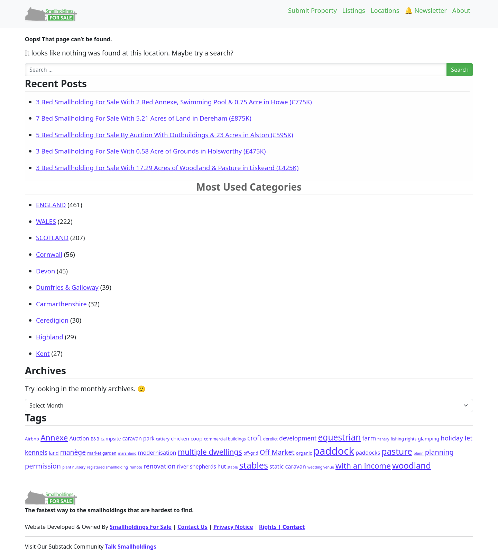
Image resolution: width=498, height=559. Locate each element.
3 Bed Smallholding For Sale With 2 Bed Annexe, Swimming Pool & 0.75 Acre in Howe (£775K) (174, 101)
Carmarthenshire (61, 303)
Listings (353, 10)
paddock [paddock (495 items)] (333, 451)
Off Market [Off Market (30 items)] (277, 452)
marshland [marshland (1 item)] (127, 453)
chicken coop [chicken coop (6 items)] (186, 438)
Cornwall (49, 254)
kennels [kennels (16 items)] (36, 452)
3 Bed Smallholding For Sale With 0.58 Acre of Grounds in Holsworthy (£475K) (151, 151)
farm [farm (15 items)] (369, 438)
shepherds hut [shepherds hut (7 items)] (208, 466)
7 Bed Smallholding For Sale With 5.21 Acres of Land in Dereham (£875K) (143, 118)
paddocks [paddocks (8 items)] (368, 452)
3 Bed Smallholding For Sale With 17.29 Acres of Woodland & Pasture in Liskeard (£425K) (167, 167)
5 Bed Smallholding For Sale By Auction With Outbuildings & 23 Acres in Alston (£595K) (164, 134)
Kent (43, 353)
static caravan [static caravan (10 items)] (287, 466)
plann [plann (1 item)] (418, 453)
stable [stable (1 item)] (232, 467)
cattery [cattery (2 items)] (162, 439)
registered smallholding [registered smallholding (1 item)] (107, 467)
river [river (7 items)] (182, 466)
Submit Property (312, 10)
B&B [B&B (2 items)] (95, 439)
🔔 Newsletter (426, 10)
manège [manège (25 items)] (73, 452)
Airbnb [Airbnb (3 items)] (32, 439)
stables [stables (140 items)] (253, 465)
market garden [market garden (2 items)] (101, 453)
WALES (46, 221)
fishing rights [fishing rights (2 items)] (404, 439)
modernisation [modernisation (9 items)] (157, 452)
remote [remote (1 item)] (135, 467)
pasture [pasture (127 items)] (396, 451)
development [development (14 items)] (297, 438)
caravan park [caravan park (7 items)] (138, 438)
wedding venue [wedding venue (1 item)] (320, 467)
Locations (385, 10)
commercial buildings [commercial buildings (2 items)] (225, 439)
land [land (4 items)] (53, 452)
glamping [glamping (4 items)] (428, 438)
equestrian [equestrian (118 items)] (339, 437)
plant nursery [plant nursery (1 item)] (73, 467)
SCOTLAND (52, 237)
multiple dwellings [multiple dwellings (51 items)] (210, 452)
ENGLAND (51, 204)
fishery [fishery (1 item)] (383, 439)
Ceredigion (52, 320)
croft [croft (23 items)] (254, 438)
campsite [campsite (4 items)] (111, 438)
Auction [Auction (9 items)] (79, 438)
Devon (45, 271)
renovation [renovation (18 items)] (160, 466)
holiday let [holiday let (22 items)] (456, 438)
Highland (49, 336)
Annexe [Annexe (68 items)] (54, 437)
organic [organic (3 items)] (304, 453)
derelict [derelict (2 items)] (270, 439)
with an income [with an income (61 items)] (363, 465)
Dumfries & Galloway (67, 287)
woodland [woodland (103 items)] (411, 465)
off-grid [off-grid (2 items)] (250, 453)
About (461, 10)
